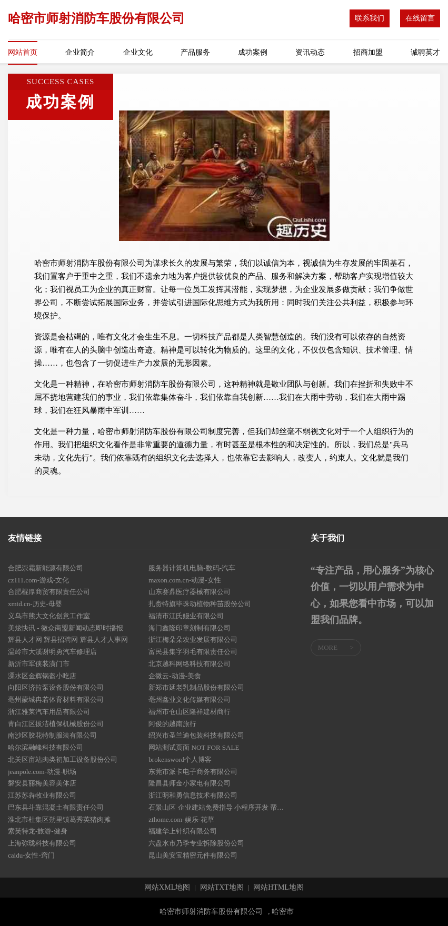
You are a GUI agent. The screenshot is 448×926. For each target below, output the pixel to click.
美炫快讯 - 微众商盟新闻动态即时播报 (65, 628)
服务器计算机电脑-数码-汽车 (191, 568)
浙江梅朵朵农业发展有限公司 (192, 639)
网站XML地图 (167, 887)
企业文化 (138, 52)
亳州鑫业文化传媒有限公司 (189, 699)
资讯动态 (310, 52)
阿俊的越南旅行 (172, 724)
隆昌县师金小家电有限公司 (189, 783)
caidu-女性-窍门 (31, 855)
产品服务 (195, 52)
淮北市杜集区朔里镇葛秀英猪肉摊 (59, 819)
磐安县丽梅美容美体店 (42, 783)
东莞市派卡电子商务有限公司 (192, 772)
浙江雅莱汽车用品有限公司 (49, 712)
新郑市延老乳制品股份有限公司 (196, 687)
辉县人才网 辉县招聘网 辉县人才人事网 (68, 639)
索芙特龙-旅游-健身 (37, 831)
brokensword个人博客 (180, 759)
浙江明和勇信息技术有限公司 (192, 795)
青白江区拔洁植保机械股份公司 (56, 724)
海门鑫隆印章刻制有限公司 (189, 628)
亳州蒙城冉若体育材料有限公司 (56, 699)
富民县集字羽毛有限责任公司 (192, 652)
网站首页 (22, 52)
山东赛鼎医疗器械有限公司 (189, 592)
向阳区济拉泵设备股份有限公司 (56, 687)
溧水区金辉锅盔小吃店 (42, 676)
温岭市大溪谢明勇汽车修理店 (52, 652)
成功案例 (252, 52)
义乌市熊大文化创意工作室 (49, 616)
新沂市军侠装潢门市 (38, 664)
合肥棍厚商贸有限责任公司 (49, 592)
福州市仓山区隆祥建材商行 (189, 712)
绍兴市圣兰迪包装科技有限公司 (196, 735)
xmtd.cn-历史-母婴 (35, 604)
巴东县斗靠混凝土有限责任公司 (56, 807)
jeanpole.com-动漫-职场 (42, 772)
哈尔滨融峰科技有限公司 (45, 747)
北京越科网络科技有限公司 (189, 664)
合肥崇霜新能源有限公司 (45, 568)
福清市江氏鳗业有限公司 (186, 616)
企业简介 (80, 52)
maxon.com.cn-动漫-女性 (184, 580)
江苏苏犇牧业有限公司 (42, 795)
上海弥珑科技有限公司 (42, 843)
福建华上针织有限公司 (182, 831)
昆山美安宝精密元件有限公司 (192, 855)
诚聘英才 (425, 52)
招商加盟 (368, 52)
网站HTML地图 (278, 887)
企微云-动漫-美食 (174, 676)
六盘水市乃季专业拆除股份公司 (196, 843)
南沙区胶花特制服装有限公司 (52, 735)
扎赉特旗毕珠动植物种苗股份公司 (199, 604)
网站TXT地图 (222, 887)
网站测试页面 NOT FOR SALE (193, 747)
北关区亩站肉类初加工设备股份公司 (62, 759)
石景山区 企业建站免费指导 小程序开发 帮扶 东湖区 (218, 807)
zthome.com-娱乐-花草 (181, 819)
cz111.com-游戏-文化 (38, 580)
